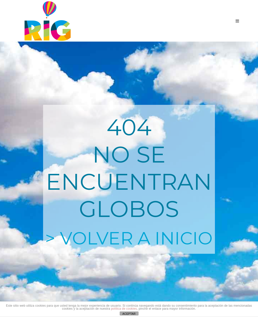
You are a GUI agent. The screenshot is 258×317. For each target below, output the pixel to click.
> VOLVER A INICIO (129, 238)
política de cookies (124, 308)
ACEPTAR (129, 313)
